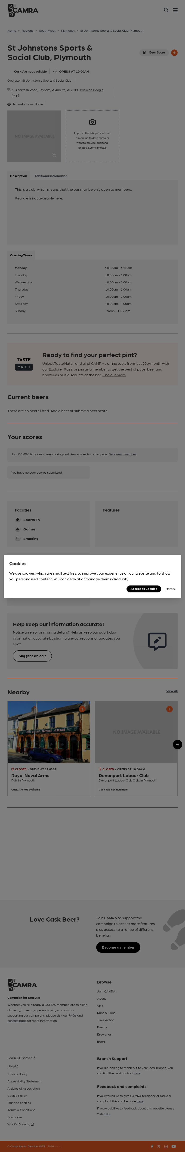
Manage (171, 588)
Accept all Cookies (143, 588)
